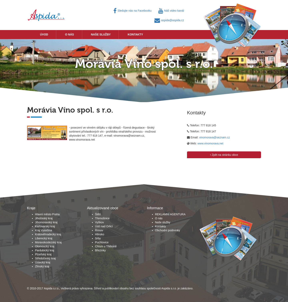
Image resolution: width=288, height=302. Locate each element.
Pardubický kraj (44, 250)
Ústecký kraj (42, 262)
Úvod (44, 34)
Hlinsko (99, 234)
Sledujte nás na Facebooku (132, 10)
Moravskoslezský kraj (48, 242)
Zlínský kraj (42, 266)
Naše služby (101, 34)
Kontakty (135, 34)
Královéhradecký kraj (48, 234)
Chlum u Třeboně (106, 246)
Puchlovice (102, 242)
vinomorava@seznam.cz (214, 137)
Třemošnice (102, 218)
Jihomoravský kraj (46, 222)
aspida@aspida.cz (169, 20)
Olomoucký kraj (44, 246)
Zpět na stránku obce (224, 154)
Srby (98, 238)
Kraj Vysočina (43, 230)
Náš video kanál (171, 10)
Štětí (98, 214)
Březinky (100, 250)
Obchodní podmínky (167, 230)
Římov (99, 230)
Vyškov (99, 222)
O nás (69, 34)
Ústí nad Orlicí (104, 226)
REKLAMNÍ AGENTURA (170, 214)
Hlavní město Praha (47, 214)
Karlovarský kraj (45, 226)
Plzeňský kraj (43, 254)
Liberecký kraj (43, 238)
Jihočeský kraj (44, 218)
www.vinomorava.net (210, 143)
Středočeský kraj (45, 258)
